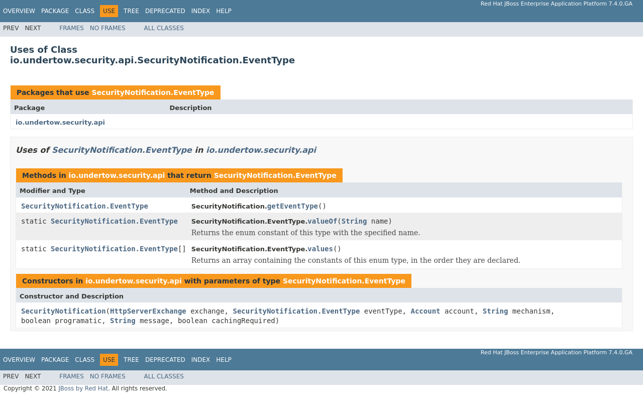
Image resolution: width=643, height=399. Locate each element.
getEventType (292, 206)
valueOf (322, 221)
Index (200, 11)
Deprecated (165, 11)
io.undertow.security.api (60, 122)
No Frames (108, 28)
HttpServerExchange (148, 311)
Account (425, 311)
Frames (71, 28)
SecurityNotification (63, 311)
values (320, 249)
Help (224, 11)
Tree (131, 11)
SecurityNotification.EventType (152, 92)
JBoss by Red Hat (83, 388)
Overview (19, 11)
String (354, 221)
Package (55, 11)
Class (84, 11)
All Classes (164, 28)
